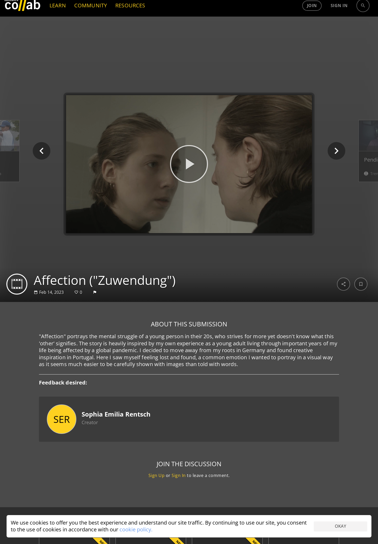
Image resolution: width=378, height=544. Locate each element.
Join (312, 22)
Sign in (339, 22)
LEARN (57, 22)
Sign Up (156, 475)
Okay (340, 526)
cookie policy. (136, 529)
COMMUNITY (90, 22)
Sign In (179, 475)
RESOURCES (130, 22)
